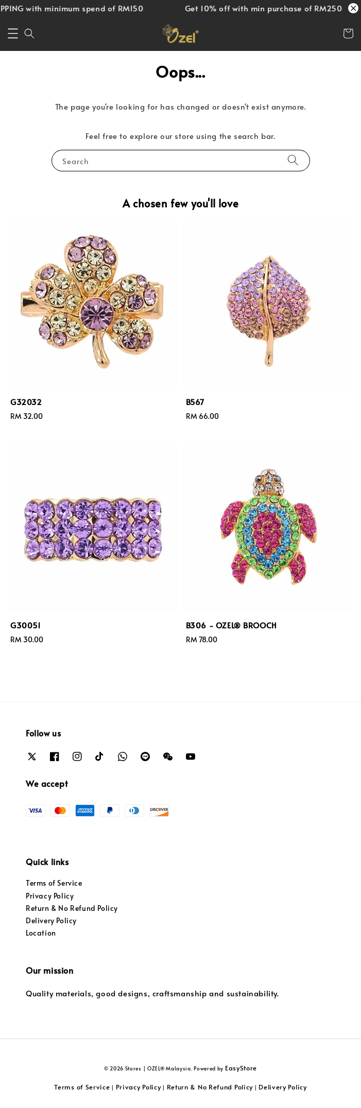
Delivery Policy (51, 920)
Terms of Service (54, 883)
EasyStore (241, 1067)
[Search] (293, 160)
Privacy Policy (50, 896)
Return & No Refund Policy (72, 908)
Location (41, 933)
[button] (13, 33)
